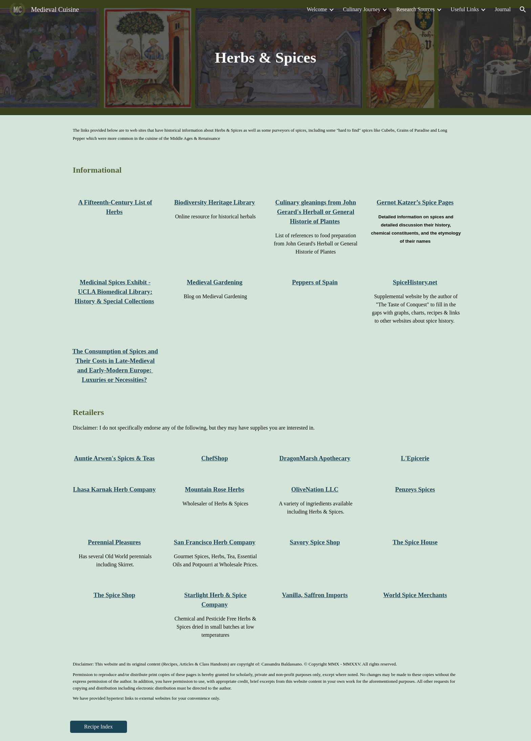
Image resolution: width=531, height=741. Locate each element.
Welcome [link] (317, 9)
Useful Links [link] (465, 9)
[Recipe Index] (98, 726)
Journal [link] (503, 9)
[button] (523, 9)
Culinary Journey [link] (362, 9)
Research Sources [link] (415, 9)
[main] (265, 57)
